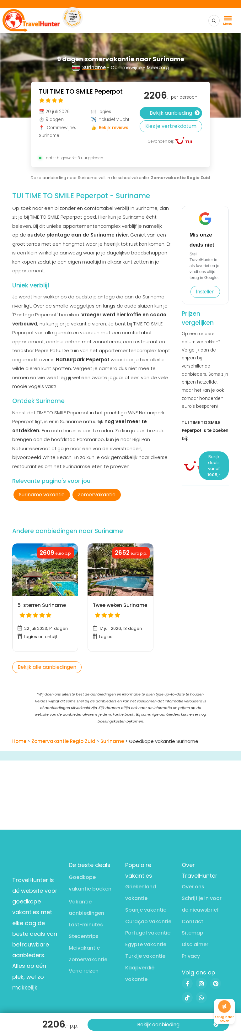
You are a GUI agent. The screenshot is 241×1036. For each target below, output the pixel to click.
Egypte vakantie (145, 944)
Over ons (193, 886)
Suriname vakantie (42, 494)
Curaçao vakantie (148, 921)
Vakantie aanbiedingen (86, 907)
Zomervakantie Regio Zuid (180, 178)
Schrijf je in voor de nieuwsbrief (202, 904)
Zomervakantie (96, 494)
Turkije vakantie (145, 956)
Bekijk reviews (113, 128)
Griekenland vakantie (140, 892)
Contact (192, 921)
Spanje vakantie (145, 909)
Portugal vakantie (147, 932)
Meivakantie (84, 947)
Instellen (205, 291)
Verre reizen (84, 970)
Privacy (191, 956)
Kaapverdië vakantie (139, 973)
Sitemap (192, 932)
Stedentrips (84, 936)
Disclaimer (195, 944)
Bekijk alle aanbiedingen (47, 667)
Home (19, 741)
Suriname (89, 67)
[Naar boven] (224, 1006)
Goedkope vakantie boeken (90, 883)
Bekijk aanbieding (178, 1024)
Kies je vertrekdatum (170, 126)
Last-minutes (86, 924)
